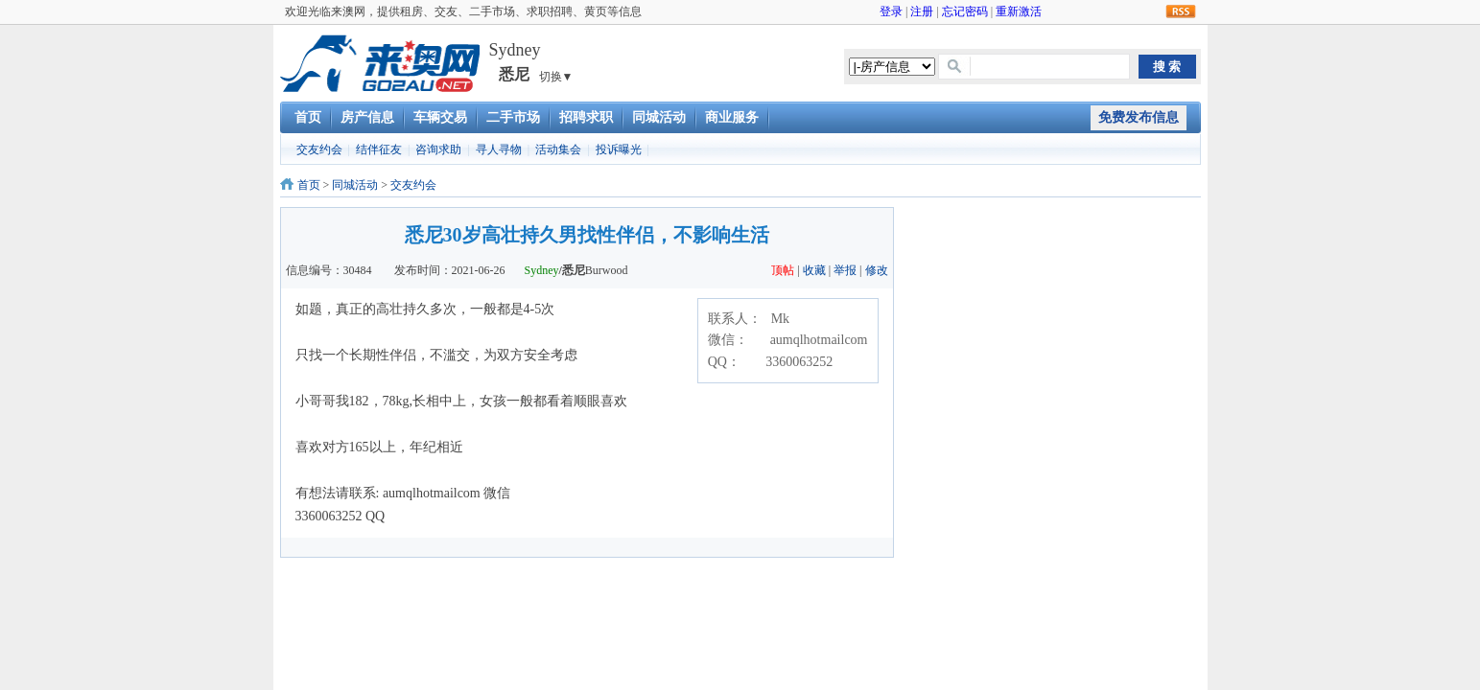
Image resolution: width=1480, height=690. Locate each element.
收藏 (814, 270)
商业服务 (732, 117)
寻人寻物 (499, 149)
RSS (1180, 12)
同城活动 (659, 117)
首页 (307, 117)
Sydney (542, 270)
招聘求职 (586, 117)
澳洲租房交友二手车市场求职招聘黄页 (380, 63)
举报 (845, 270)
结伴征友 (379, 149)
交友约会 (319, 149)
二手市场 (513, 117)
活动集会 (558, 149)
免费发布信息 (1138, 117)
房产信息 (367, 117)
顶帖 (782, 270)
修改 (876, 270)
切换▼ (556, 76)
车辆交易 (440, 117)
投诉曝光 (619, 149)
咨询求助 (438, 149)
